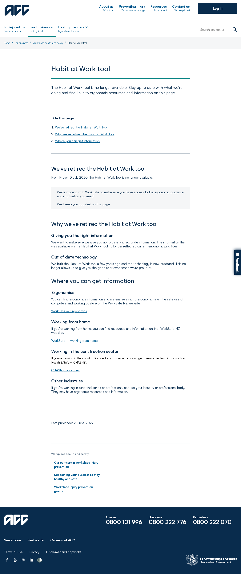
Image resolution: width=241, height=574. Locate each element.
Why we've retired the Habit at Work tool (84, 134)
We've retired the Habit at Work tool (81, 127)
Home (7, 42)
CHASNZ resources (65, 370)
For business (21, 42)
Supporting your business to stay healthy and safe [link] (77, 477)
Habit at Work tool (77, 42)
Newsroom (12, 540)
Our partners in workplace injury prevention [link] (76, 465)
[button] (217, 8)
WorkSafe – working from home (74, 341)
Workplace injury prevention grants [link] (73, 489)
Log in (218, 8)
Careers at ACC (62, 540)
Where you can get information (77, 141)
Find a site (36, 540)
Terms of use (13, 552)
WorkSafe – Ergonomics (69, 311)
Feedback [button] (237, 265)
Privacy (34, 552)
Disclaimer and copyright (63, 552)
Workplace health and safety (48, 42)
